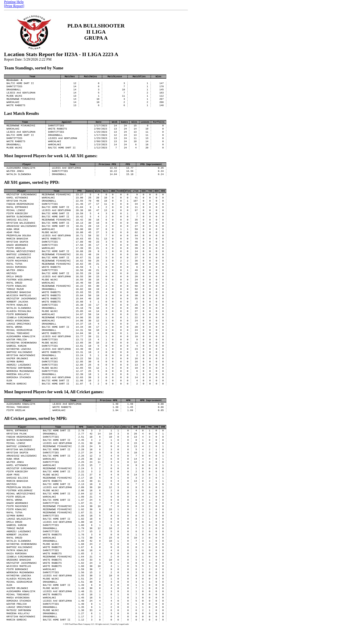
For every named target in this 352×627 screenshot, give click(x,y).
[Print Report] (14, 6)
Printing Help (14, 2)
